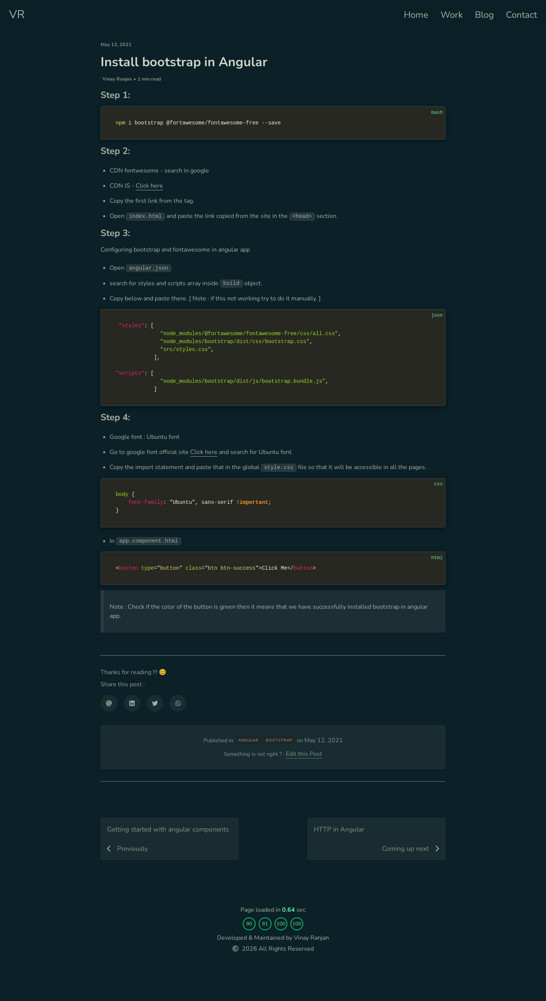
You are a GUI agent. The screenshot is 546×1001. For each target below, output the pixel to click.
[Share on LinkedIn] (132, 706)
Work (452, 15)
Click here (149, 187)
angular (250, 757)
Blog (484, 15)
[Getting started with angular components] (170, 871)
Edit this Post (308, 772)
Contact (521, 15)
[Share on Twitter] (155, 706)
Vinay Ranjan (117, 79)
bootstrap (281, 757)
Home (416, 15)
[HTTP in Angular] (376, 871)
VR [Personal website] (17, 14)
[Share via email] (109, 706)
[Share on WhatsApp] (177, 706)
